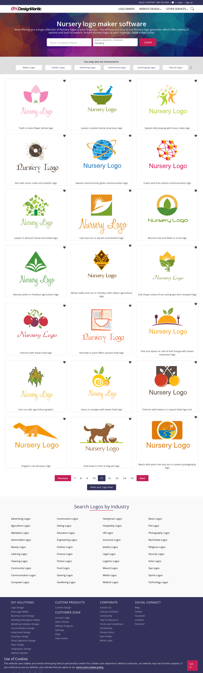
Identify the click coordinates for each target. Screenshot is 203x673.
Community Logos (21, 567)
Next (142, 477)
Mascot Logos (110, 567)
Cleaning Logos (19, 560)
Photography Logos (159, 531)
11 (101, 477)
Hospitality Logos (112, 524)
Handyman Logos (112, 517)
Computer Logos (20, 581)
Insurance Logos (112, 538)
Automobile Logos (21, 538)
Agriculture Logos (20, 524)
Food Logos (63, 567)
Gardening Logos (88, 66)
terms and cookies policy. (90, 667)
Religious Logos (156, 545)
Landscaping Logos (146, 66)
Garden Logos (58, 66)
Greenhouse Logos (117, 66)
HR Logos (108, 531)
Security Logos (156, 552)
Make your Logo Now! (101, 486)
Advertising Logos (20, 517)
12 (109, 477)
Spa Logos (154, 567)
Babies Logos (29, 66)
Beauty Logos (18, 545)
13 (116, 477)
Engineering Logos (67, 538)
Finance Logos (64, 552)
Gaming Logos (65, 574)
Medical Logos (110, 581)
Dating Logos (64, 524)
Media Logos (110, 574)
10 (94, 477)
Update (148, 42)
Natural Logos (175, 66)
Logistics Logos (111, 560)
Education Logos (66, 531)
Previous (63, 477)
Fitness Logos (64, 560)
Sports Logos (155, 574)
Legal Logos (109, 552)
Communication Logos (23, 574)
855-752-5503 (163, 2)
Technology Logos (158, 581)
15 (132, 477)
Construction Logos (67, 517)
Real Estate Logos (157, 538)
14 (124, 477)
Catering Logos (19, 552)
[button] (190, 66)
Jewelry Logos (110, 545)
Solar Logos (154, 560)
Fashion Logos (65, 545)
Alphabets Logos (20, 531)
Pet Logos (153, 524)
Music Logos (155, 517)
